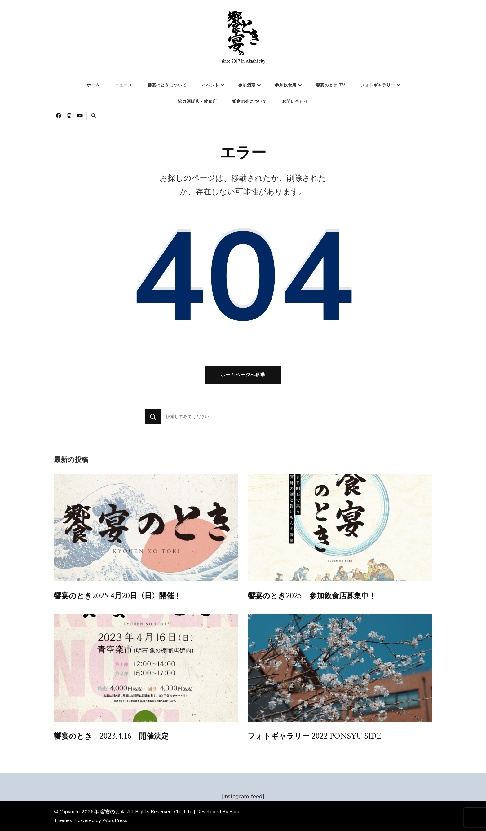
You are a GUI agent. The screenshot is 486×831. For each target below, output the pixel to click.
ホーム (93, 85)
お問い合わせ (295, 101)
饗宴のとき (112, 811)
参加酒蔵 (247, 85)
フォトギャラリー (377, 85)
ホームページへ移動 (243, 375)
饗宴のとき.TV (330, 85)
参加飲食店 (286, 85)
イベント (210, 85)
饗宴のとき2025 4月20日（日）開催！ (117, 596)
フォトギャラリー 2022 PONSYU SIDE (314, 736)
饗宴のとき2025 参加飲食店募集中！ (312, 596)
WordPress (114, 820)
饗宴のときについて (167, 85)
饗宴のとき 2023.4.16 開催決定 (111, 736)
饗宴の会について (249, 101)
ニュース (123, 85)
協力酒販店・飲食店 (197, 101)
